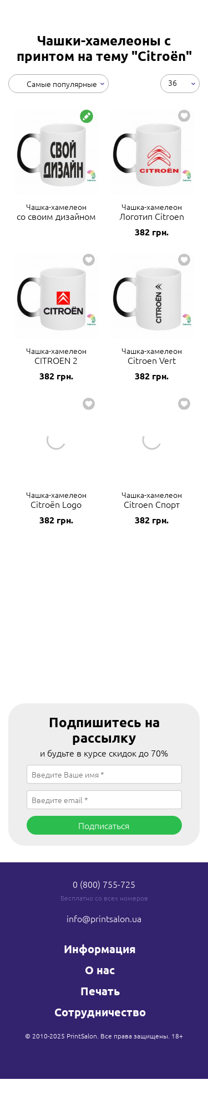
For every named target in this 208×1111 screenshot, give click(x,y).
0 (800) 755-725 (104, 884)
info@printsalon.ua (104, 918)
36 (172, 82)
